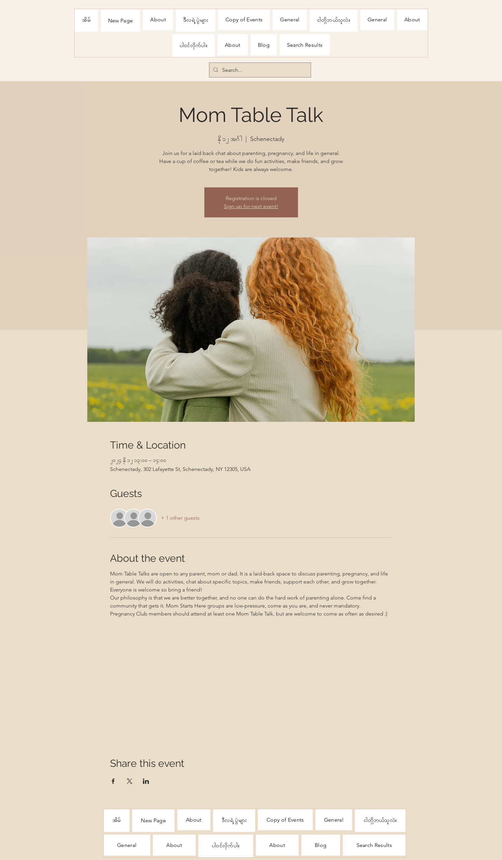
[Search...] (259, 70)
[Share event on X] (129, 781)
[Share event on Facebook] (113, 781)
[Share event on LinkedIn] (146, 781)
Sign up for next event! (251, 206)
